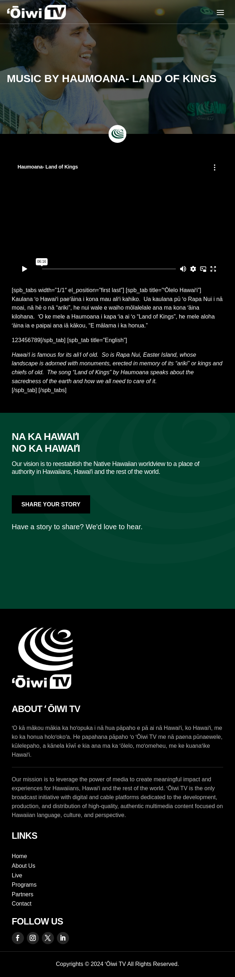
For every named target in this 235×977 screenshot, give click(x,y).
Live (17, 875)
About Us (23, 866)
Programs (24, 885)
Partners (22, 894)
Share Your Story (50, 504)
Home (19, 856)
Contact (21, 904)
